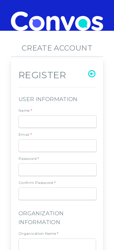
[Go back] (91, 74)
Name (25, 110)
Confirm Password (37, 182)
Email (25, 134)
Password (29, 158)
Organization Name (39, 233)
